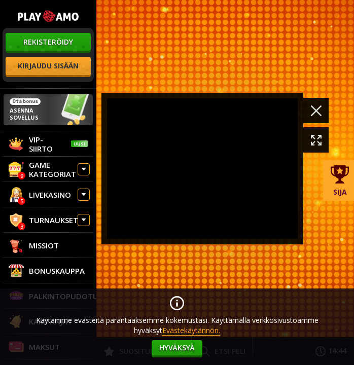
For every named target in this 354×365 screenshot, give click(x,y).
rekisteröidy (48, 42)
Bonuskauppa (47, 270)
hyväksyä (177, 347)
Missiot (34, 245)
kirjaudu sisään (48, 65)
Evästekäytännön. (191, 330)
